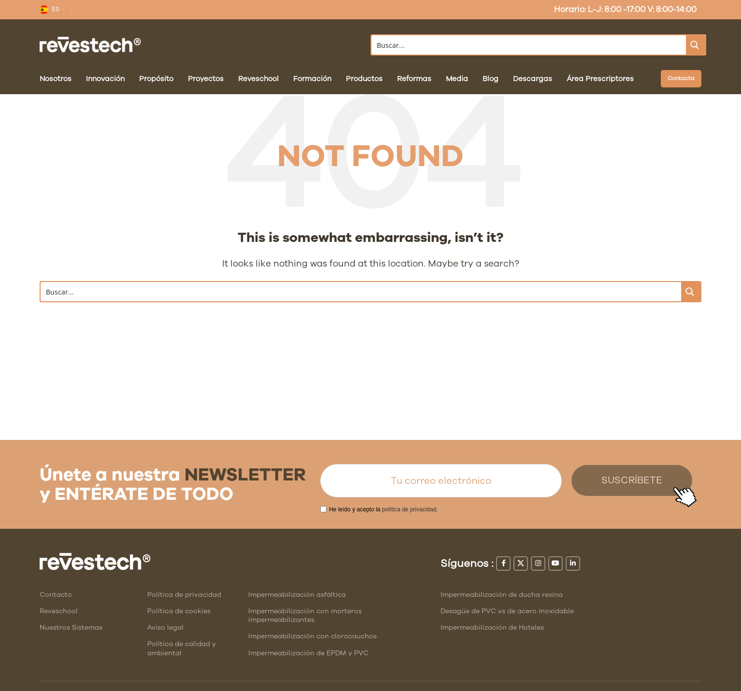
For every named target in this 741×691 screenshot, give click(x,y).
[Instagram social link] (538, 563)
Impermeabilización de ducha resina (502, 594)
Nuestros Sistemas (71, 627)
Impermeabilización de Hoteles (492, 627)
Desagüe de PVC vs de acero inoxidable (507, 611)
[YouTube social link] (555, 563)
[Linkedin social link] (573, 563)
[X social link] (520, 563)
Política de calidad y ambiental (181, 648)
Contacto (56, 594)
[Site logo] (90, 44)
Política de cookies (179, 611)
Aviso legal (165, 627)
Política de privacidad (184, 594)
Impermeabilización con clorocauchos (312, 636)
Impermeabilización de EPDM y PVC (308, 653)
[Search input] (529, 45)
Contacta (681, 78)
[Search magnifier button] (695, 45)
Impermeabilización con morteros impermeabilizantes (305, 615)
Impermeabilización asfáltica (297, 594)
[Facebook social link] (503, 563)
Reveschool (59, 611)
